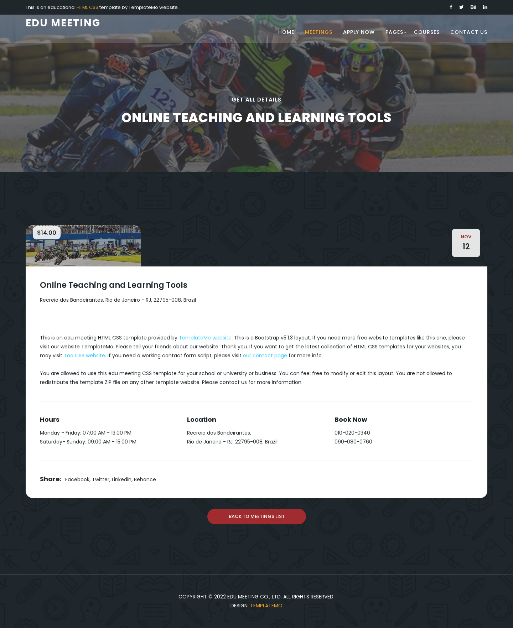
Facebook (77, 479)
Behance (145, 479)
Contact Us (468, 32)
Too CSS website (84, 355)
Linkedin (121, 479)
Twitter (100, 479)
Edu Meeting (63, 23)
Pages (394, 32)
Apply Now (359, 32)
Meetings (318, 32)
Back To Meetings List (257, 516)
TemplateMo (266, 605)
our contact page (265, 355)
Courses (427, 32)
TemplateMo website (205, 337)
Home (286, 32)
